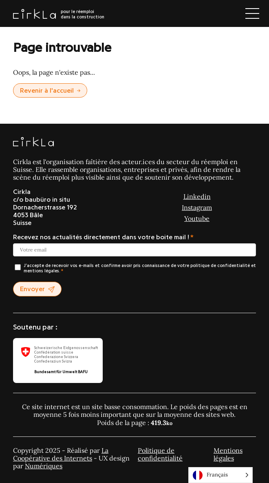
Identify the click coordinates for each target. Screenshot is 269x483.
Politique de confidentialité (160, 454)
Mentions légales (228, 454)
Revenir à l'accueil (50, 90)
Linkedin (197, 196)
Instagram (197, 207)
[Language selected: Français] (220, 475)
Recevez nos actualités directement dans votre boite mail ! (101, 237)
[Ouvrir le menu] (252, 13)
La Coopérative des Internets (60, 454)
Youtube (196, 218)
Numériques (43, 466)
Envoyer (37, 289)
